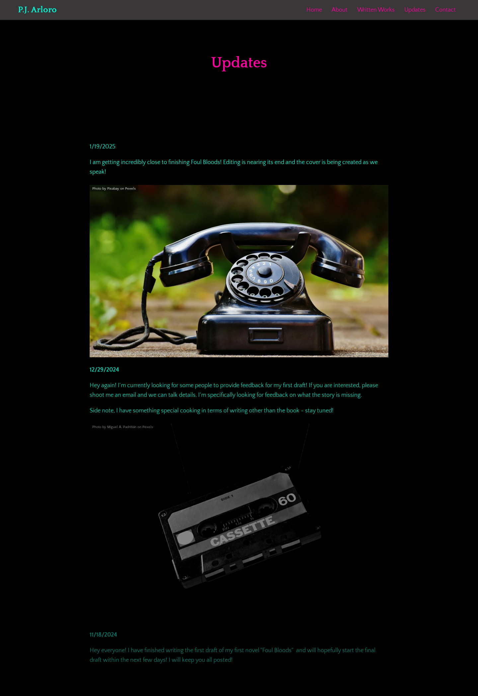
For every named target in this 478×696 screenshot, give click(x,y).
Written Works (376, 10)
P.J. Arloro (37, 10)
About (340, 10)
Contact (445, 10)
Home (314, 10)
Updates (415, 10)
